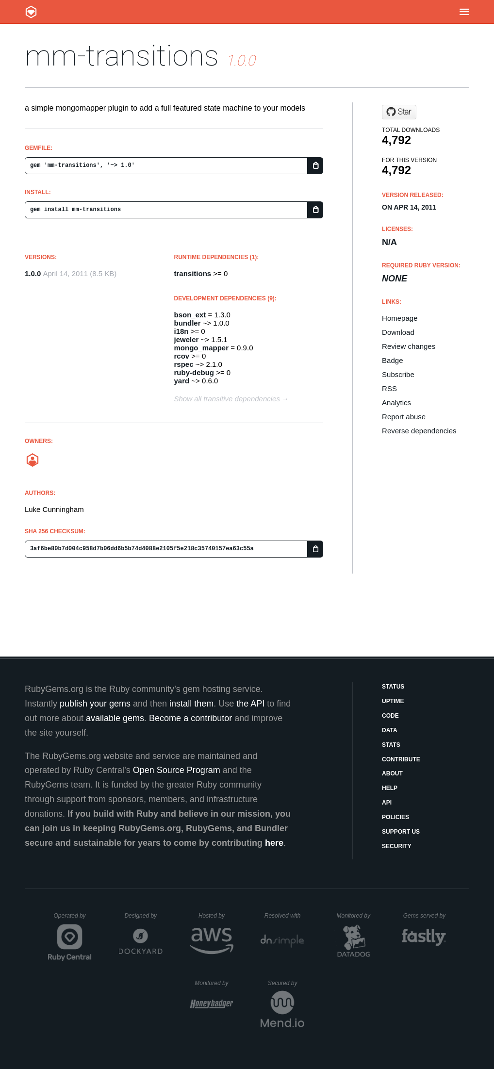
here (274, 843)
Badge (392, 360)
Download (398, 332)
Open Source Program (176, 770)
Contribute (401, 759)
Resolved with (284, 915)
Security (397, 846)
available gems (115, 718)
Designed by (143, 915)
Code (390, 715)
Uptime (393, 701)
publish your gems (95, 703)
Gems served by (424, 915)
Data (389, 730)
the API (250, 703)
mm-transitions (122, 55)
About (392, 773)
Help (389, 788)
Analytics (396, 402)
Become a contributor (190, 718)
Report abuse (404, 416)
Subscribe (398, 374)
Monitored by (356, 915)
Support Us (401, 831)
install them (191, 703)
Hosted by (215, 915)
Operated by (73, 919)
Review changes (408, 346)
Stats (391, 744)
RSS (389, 388)
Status (393, 686)
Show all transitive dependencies (227, 399)
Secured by (286, 983)
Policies (395, 817)
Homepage (399, 318)
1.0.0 (33, 273)
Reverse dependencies (419, 431)
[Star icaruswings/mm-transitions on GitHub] (399, 112)
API (387, 802)
